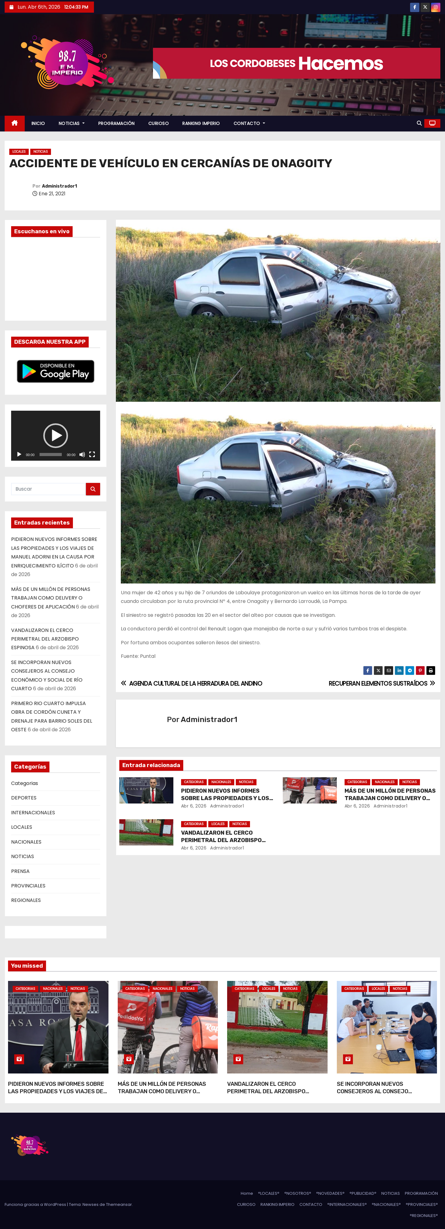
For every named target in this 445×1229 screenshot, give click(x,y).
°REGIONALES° (424, 1216)
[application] (55, 436)
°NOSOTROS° (297, 1193)
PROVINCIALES (28, 885)
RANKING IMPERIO (201, 123)
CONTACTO (249, 123)
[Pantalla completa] (92, 454)
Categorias (24, 783)
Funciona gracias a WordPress (36, 1204)
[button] (419, 123)
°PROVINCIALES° (422, 1204)
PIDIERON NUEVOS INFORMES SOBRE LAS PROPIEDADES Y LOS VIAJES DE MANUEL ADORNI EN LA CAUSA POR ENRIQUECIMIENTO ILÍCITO (56, 1095)
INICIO (38, 123)
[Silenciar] (82, 454)
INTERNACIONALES (33, 812)
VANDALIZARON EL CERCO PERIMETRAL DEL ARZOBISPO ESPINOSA (45, 639)
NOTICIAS (72, 123)
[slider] (51, 454)
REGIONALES (26, 900)
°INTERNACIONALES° (347, 1204)
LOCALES (19, 151)
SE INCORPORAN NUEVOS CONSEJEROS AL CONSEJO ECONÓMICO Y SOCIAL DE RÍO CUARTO (386, 1091)
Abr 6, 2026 (194, 806)
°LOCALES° (268, 1193)
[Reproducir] (19, 454)
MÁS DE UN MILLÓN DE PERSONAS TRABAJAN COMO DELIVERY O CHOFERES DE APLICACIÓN (50, 598)
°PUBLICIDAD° (363, 1193)
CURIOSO (158, 123)
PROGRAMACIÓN (116, 123)
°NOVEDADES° (330, 1193)
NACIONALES (26, 841)
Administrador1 (59, 186)
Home (247, 1193)
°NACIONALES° (386, 1204)
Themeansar (119, 1204)
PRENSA (20, 871)
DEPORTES (23, 797)
